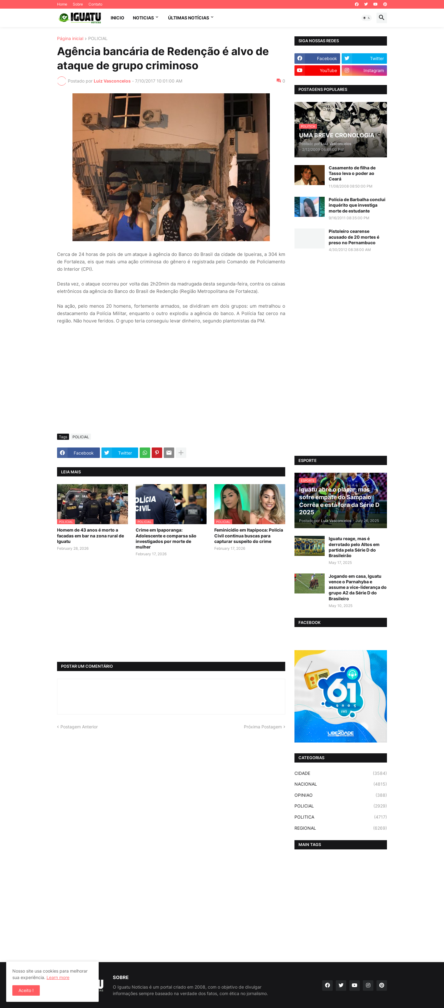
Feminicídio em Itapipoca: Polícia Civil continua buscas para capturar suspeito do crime (248, 535)
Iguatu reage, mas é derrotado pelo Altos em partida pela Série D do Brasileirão (354, 547)
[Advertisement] (171, 383)
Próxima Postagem (263, 726)
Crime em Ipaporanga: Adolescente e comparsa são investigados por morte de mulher (166, 538)
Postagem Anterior (79, 726)
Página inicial (70, 38)
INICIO (117, 17)
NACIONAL (340, 784)
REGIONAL (340, 828)
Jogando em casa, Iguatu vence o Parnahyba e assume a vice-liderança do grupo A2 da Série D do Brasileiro (358, 587)
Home (62, 4)
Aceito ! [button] (26, 990)
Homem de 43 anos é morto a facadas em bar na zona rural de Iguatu (90, 535)
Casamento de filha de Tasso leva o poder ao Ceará (352, 173)
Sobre (78, 4)
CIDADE (340, 773)
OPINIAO (340, 795)
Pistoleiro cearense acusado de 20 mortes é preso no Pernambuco (354, 237)
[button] (366, 18)
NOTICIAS (143, 17)
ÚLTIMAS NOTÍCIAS (188, 17)
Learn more (58, 977)
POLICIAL (98, 38)
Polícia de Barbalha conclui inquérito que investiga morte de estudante (357, 205)
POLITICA (340, 817)
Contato (95, 4)
